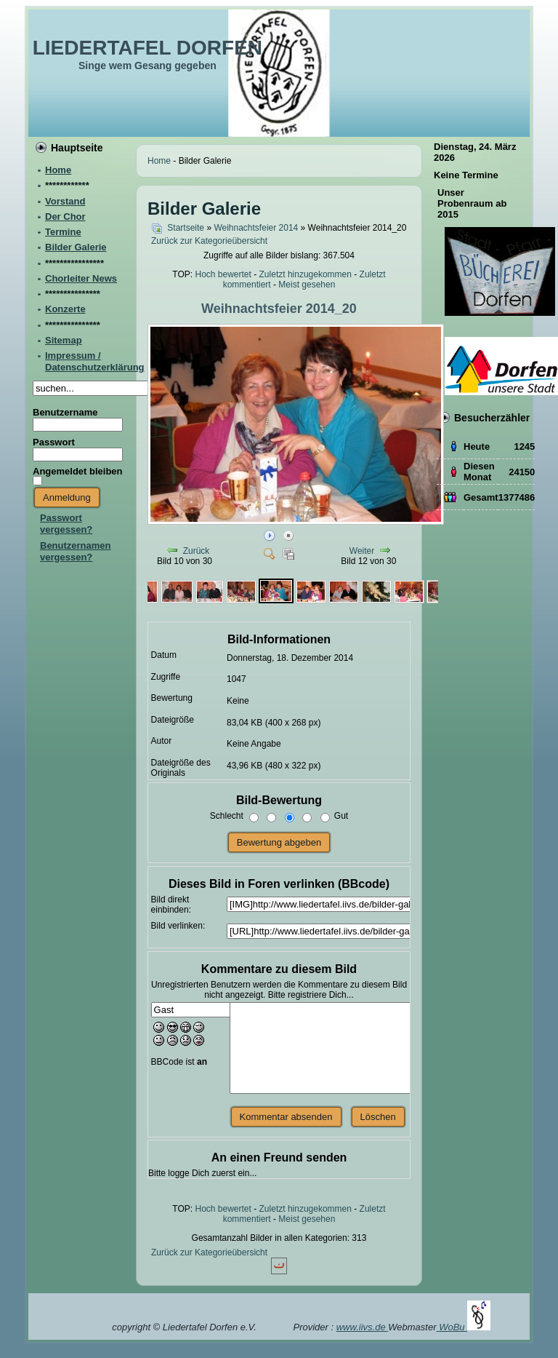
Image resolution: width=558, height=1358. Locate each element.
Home (159, 161)
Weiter (361, 551)
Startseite (185, 228)
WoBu (464, 1327)
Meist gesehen (306, 284)
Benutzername (65, 412)
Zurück (196, 551)
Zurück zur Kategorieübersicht (209, 241)
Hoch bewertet (223, 274)
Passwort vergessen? (66, 523)
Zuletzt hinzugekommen (305, 274)
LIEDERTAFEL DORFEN (147, 47)
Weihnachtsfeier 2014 (256, 228)
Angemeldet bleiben (78, 471)
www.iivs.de (362, 1327)
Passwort (54, 442)
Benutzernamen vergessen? (75, 551)
